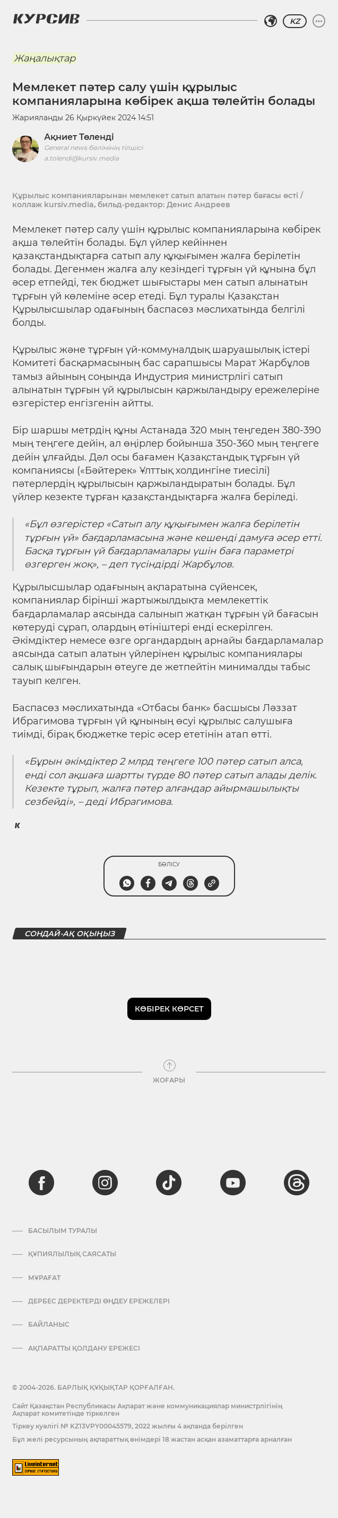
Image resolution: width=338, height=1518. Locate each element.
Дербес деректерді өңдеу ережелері (99, 1301)
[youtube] (233, 1182)
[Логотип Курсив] (46, 18)
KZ (295, 21)
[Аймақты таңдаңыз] (271, 21)
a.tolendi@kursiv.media (81, 158)
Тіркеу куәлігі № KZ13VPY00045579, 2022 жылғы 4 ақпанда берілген (127, 1426)
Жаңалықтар (44, 58)
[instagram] (105, 1182)
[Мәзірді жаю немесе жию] (319, 21)
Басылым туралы (62, 1231)
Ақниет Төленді (79, 137)
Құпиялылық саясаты (72, 1254)
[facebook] (41, 1182)
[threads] (296, 1182)
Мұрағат (44, 1278)
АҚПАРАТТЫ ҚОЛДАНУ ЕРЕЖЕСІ (84, 1348)
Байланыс (49, 1324)
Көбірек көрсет (169, 1009)
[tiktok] (168, 1182)
